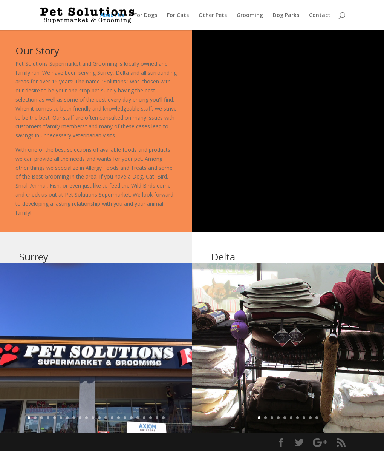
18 (137, 417)
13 (105, 417)
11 (93, 417)
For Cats (178, 15)
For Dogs (145, 15)
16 (125, 417)
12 (99, 417)
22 (163, 417)
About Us (112, 15)
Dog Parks (286, 15)
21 (157, 417)
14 (112, 417)
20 (150, 417)
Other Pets (213, 15)
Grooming (250, 15)
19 (144, 417)
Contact (319, 15)
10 (86, 417)
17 (131, 417)
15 (118, 417)
